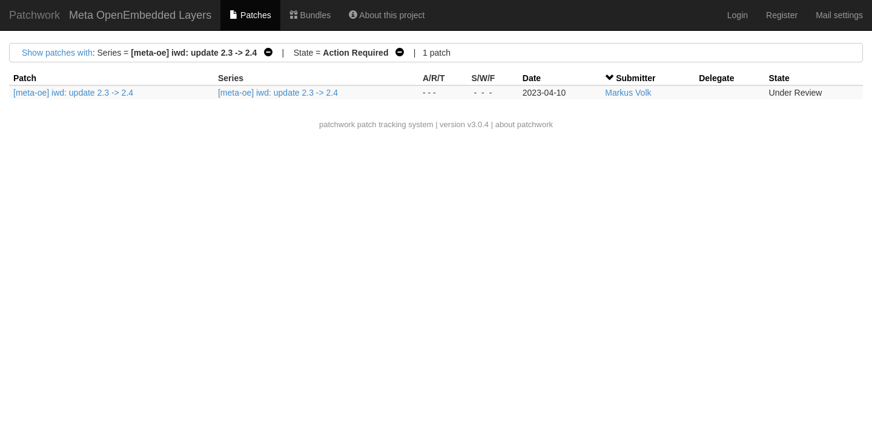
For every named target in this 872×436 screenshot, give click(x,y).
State (779, 78)
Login (737, 15)
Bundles (310, 15)
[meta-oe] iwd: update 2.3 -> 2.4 (73, 92)
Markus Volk (628, 92)
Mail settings (839, 15)
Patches (250, 15)
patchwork (337, 124)
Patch (24, 78)
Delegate (716, 78)
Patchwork (34, 15)
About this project (386, 15)
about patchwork (524, 124)
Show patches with (57, 53)
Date (532, 78)
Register (782, 15)
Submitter (635, 78)
